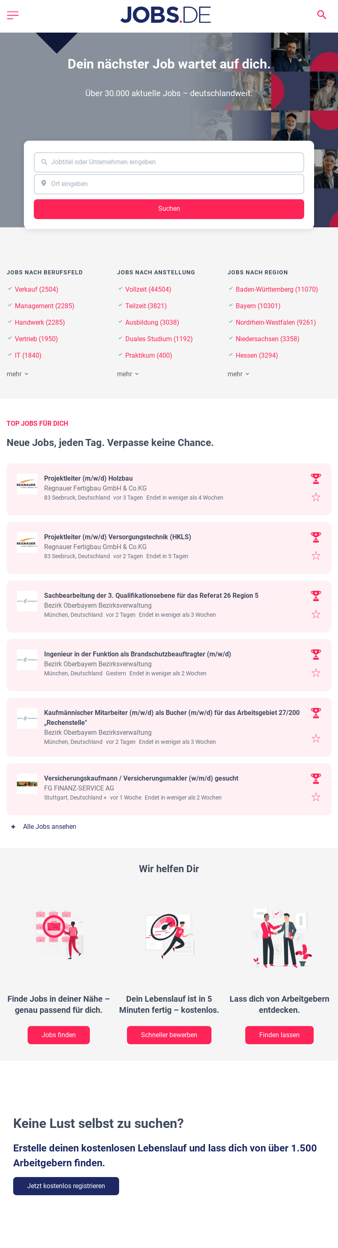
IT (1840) (28, 355)
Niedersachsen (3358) (268, 339)
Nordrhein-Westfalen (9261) (276, 322)
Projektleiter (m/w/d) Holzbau (88, 478)
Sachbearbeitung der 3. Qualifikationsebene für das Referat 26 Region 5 (151, 595)
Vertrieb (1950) (36, 339)
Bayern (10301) (258, 306)
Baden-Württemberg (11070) (277, 289)
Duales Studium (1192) (159, 339)
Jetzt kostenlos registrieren (66, 1186)
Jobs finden (59, 1035)
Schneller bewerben (169, 1035)
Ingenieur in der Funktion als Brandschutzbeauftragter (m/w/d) (137, 654)
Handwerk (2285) (40, 322)
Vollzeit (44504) (148, 289)
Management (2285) (45, 306)
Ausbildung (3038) (152, 322)
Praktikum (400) (148, 355)
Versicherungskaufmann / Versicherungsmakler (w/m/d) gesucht (141, 778)
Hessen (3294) (257, 355)
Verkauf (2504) (37, 289)
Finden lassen (279, 1035)
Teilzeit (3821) (146, 306)
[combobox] (169, 162)
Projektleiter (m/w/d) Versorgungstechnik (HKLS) (117, 537)
